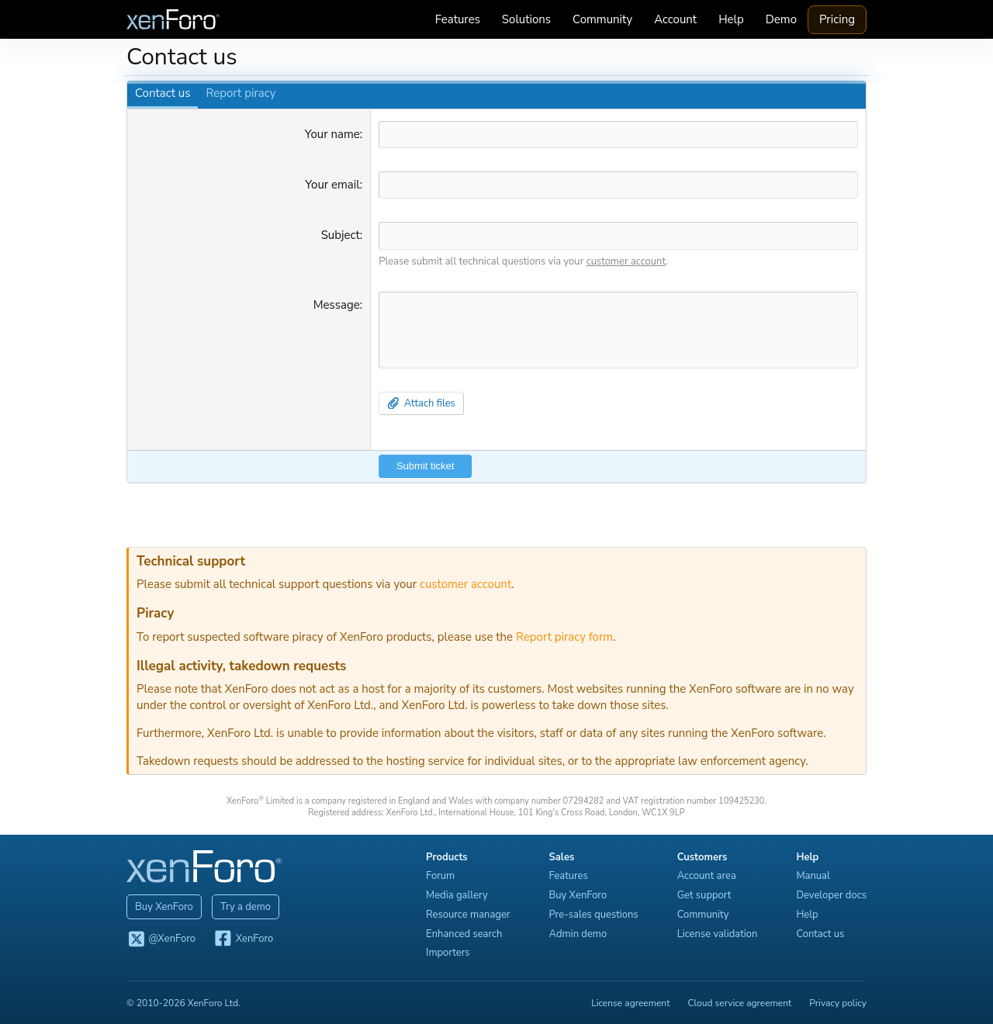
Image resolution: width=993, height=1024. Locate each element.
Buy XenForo (162, 905)
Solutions (528, 19)
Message (336, 304)
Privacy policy (840, 1001)
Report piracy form (562, 635)
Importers (450, 952)
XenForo (241, 938)
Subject (339, 235)
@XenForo (158, 938)
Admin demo (581, 932)
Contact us (160, 93)
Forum (442, 875)
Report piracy (238, 93)
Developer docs (833, 894)
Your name (331, 134)
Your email (331, 184)
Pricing (839, 19)
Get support (707, 894)
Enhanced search (466, 932)
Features (460, 19)
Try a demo (243, 905)
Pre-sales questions (596, 913)
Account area (709, 875)
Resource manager (470, 913)
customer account (626, 261)
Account (677, 19)
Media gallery (459, 894)
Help (733, 19)
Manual (815, 875)
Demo (783, 19)
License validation (720, 932)
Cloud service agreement (742, 1001)
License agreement (632, 1001)
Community (605, 19)
